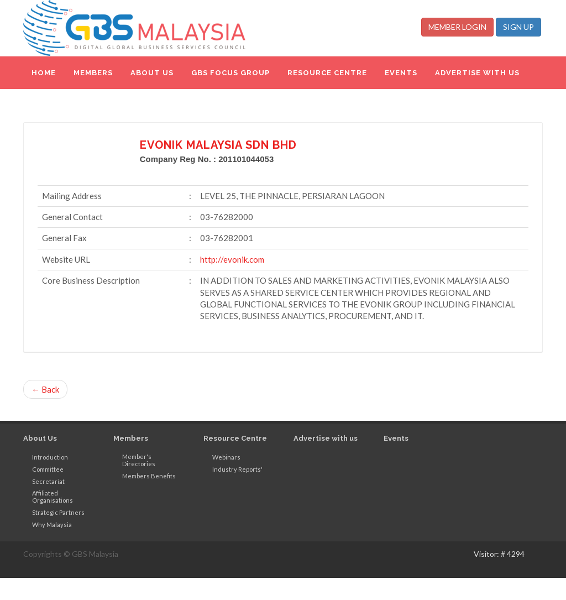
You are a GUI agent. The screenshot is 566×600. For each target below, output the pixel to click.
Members (130, 438)
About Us (40, 438)
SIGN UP (518, 27)
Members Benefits (149, 475)
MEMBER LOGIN (457, 27)
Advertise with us (326, 438)
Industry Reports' (237, 469)
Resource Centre (235, 438)
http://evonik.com (232, 259)
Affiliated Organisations (52, 496)
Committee (48, 469)
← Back (45, 389)
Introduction (50, 457)
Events (396, 438)
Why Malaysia (52, 524)
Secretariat (48, 481)
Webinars (226, 457)
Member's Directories (138, 460)
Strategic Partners (58, 512)
